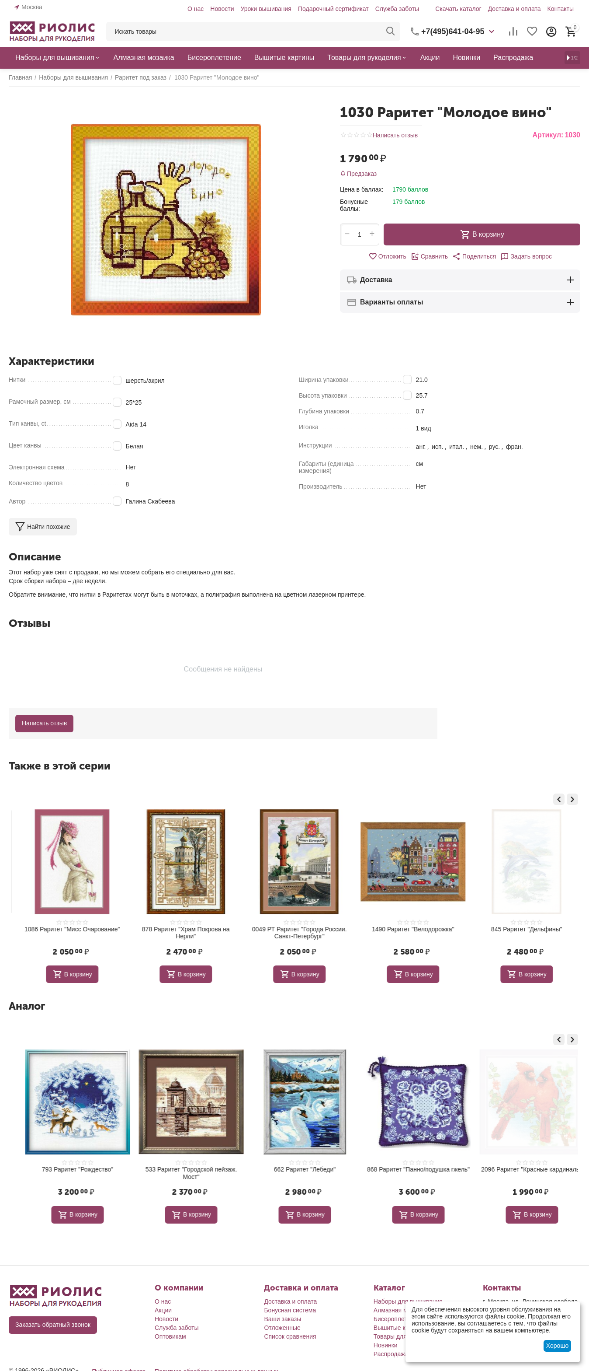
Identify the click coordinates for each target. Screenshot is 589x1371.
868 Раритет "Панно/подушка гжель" (522, 1169)
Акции (163, 1310)
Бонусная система (290, 1310)
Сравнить (429, 256)
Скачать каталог (458, 8)
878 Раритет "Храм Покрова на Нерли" (295, 933)
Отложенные (282, 1327)
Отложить (387, 256)
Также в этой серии (60, 765)
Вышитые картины (400, 1327)
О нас (195, 8)
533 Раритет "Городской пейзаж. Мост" (295, 1173)
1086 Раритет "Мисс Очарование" (181, 929)
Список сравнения (290, 1336)
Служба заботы (397, 8)
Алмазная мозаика (400, 1310)
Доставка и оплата (514, 8)
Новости (222, 8)
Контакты (560, 8)
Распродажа (391, 1353)
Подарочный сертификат (333, 8)
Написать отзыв (395, 135)
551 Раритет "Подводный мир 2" (67, 929)
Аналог (27, 1006)
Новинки (386, 1345)
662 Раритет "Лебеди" (408, 1169)
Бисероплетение (397, 1318)
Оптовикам (170, 1336)
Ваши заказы (282, 1318)
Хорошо (557, 1345)
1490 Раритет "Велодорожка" (522, 929)
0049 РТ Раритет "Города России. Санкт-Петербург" (408, 933)
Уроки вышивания (265, 8)
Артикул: (547, 135)
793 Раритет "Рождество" (181, 1169)
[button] (474, 256)
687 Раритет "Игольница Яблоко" (67, 1169)
